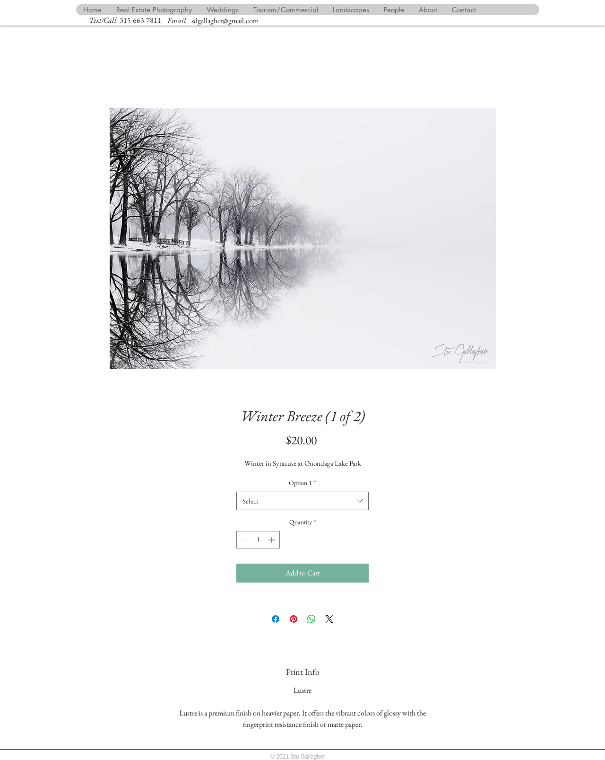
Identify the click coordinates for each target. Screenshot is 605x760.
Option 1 (302, 482)
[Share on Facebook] (275, 619)
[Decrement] (244, 539)
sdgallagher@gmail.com (225, 21)
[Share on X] (329, 619)
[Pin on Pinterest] (293, 619)
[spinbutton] (258, 539)
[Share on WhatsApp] (311, 619)
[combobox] (302, 501)
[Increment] (272, 539)
